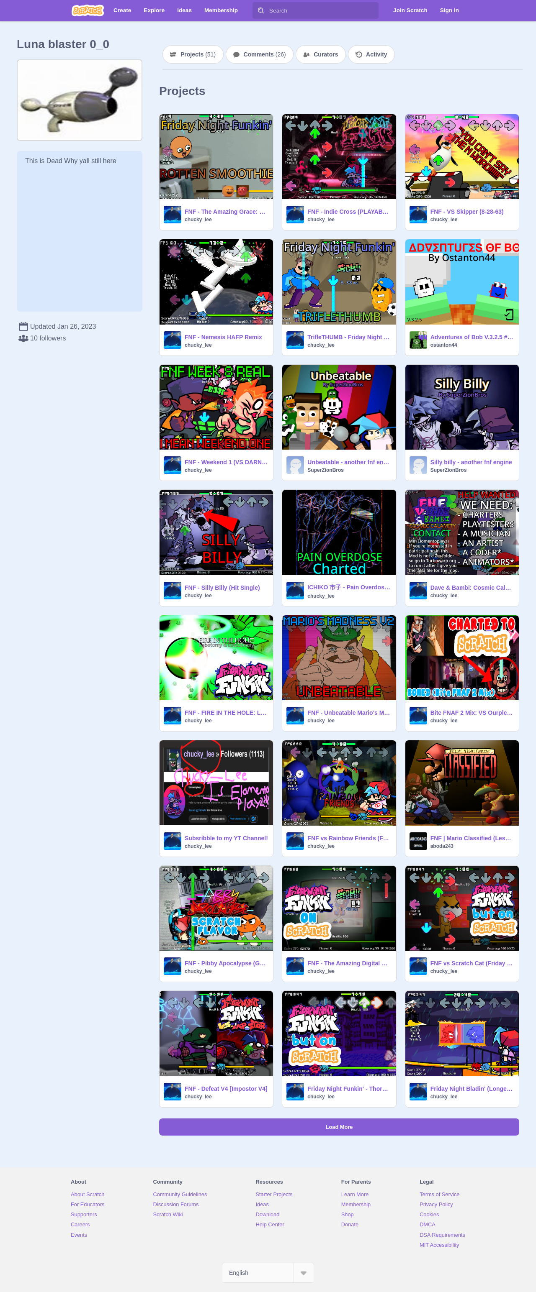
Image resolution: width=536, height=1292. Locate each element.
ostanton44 (443, 345)
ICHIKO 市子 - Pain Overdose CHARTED (349, 587)
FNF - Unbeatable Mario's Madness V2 (349, 712)
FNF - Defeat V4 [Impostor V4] (226, 1088)
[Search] (261, 10)
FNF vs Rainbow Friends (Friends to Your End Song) (349, 838)
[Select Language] (268, 1273)
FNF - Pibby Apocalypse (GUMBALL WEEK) (226, 963)
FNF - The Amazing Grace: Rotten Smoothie (226, 211)
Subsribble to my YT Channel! (226, 838)
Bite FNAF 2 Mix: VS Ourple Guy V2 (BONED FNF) (472, 712)
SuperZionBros (325, 470)
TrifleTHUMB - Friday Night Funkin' (349, 337)
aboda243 (442, 846)
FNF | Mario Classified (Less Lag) (472, 838)
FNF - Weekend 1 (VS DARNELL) (226, 462)
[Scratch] (88, 10)
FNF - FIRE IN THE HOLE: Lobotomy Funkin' (226, 712)
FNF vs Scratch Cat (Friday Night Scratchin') (472, 963)
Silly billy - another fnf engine (471, 462)
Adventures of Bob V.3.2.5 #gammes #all (472, 337)
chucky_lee (198, 220)
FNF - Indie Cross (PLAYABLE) (349, 211)
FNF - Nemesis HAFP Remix (223, 337)
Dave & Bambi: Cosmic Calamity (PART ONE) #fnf (472, 587)
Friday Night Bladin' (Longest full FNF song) (472, 1088)
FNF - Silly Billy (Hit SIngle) (222, 587)
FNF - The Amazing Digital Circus (349, 963)
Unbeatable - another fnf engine (349, 462)
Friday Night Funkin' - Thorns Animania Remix (349, 1088)
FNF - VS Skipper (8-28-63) (467, 211)
